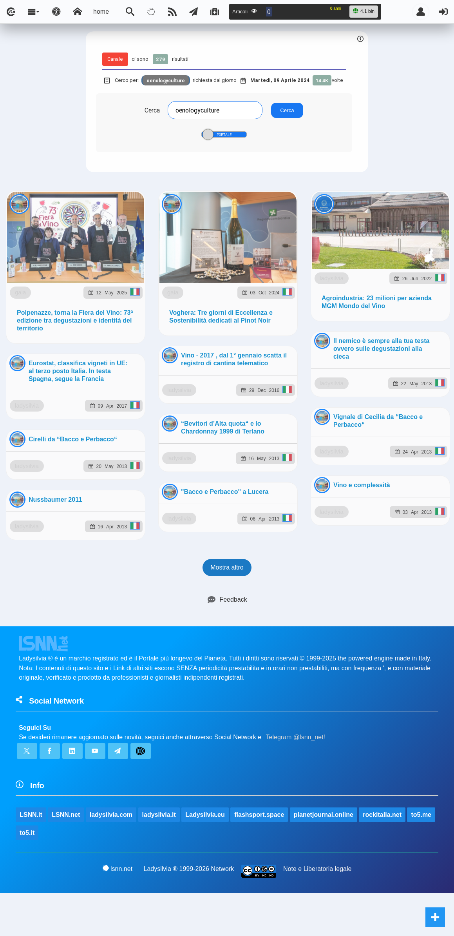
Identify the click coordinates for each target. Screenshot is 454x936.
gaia (71, 267)
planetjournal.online (323, 456)
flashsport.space (259, 456)
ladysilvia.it (159, 456)
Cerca (152, 110)
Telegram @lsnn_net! (295, 378)
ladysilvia (65, 559)
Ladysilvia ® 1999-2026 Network (189, 510)
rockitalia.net (382, 456)
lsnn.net (118, 509)
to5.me (421, 456)
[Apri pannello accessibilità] (56, 12)
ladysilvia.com (111, 456)
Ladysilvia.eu (205, 456)
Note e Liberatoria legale (317, 510)
